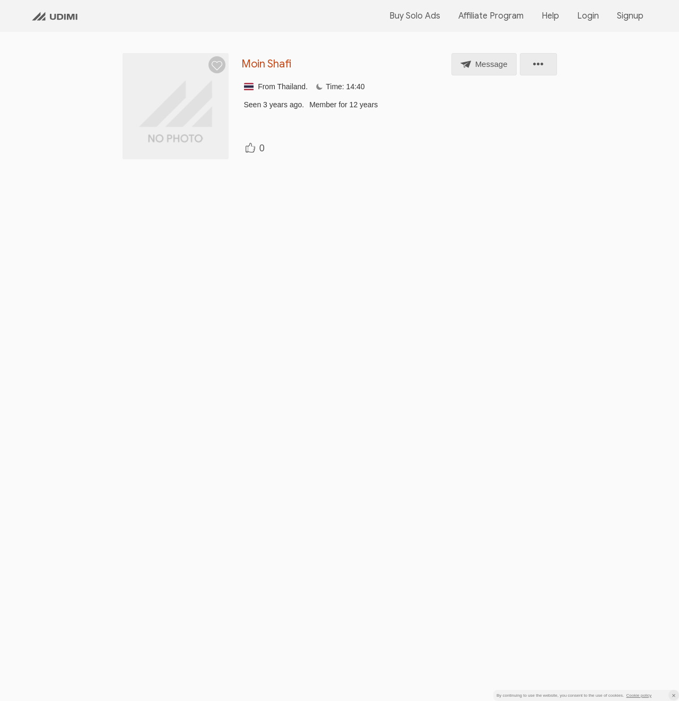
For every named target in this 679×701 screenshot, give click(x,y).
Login (588, 16)
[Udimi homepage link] (55, 16)
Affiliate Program (491, 16)
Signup (630, 16)
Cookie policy (639, 695)
